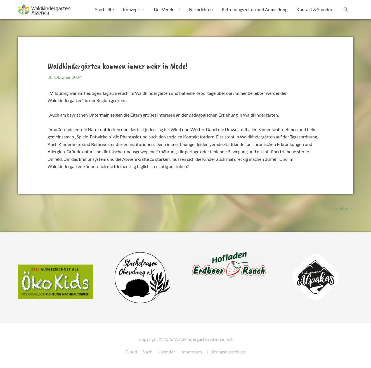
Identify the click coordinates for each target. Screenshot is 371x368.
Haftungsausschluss (226, 351)
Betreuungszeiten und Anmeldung (254, 9)
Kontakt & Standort (315, 9)
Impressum (191, 351)
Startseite (104, 9)
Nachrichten (201, 9)
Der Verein (164, 9)
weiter (344, 208)
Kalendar (166, 351)
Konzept (131, 9)
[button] (346, 10)
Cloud (131, 351)
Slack (147, 351)
